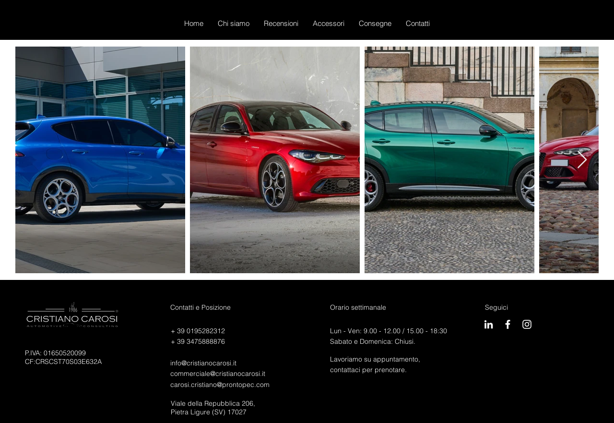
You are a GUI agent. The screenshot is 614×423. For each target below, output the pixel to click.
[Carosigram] (527, 324)
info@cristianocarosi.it (203, 363)
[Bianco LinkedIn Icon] (489, 324)
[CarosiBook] (508, 324)
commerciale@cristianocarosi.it (217, 373)
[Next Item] (582, 160)
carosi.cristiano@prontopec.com (220, 384)
